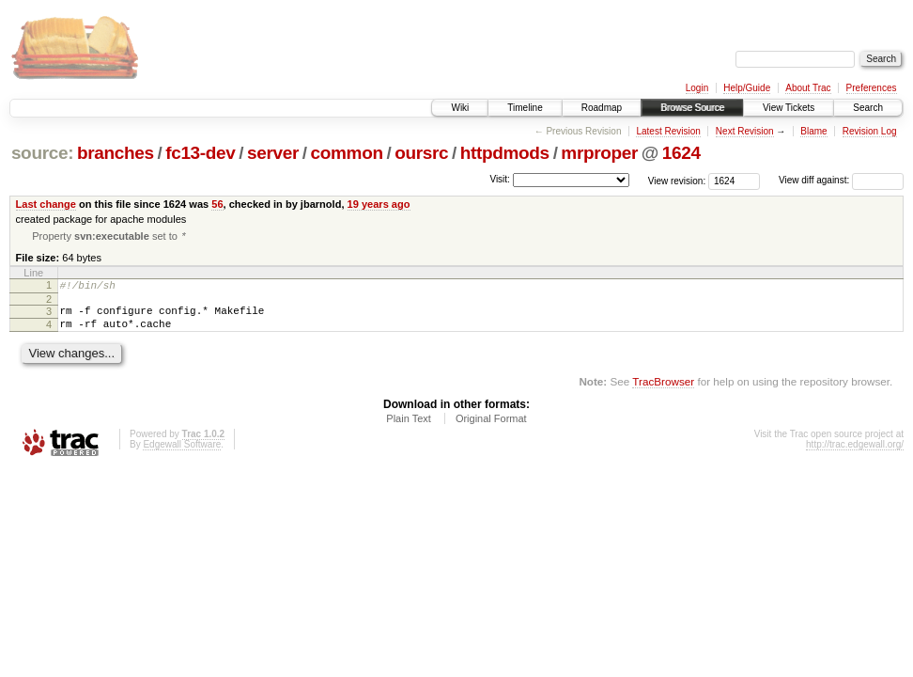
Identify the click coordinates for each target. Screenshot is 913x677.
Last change (46, 204)
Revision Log (870, 131)
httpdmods (504, 153)
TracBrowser (663, 392)
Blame (813, 131)
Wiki (460, 107)
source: (42, 153)
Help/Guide (746, 88)
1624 (681, 153)
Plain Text (408, 428)
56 (217, 204)
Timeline (524, 107)
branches (115, 153)
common (347, 153)
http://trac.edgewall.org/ (855, 454)
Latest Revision (668, 131)
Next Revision (745, 131)
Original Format (491, 428)
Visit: (499, 179)
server (273, 153)
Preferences (871, 88)
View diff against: (841, 180)
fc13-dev (200, 153)
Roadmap (601, 107)
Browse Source (692, 107)
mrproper (599, 153)
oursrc (421, 153)
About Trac (807, 88)
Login (697, 88)
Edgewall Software (182, 454)
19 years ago (379, 204)
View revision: (677, 180)
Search (868, 107)
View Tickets (788, 107)
